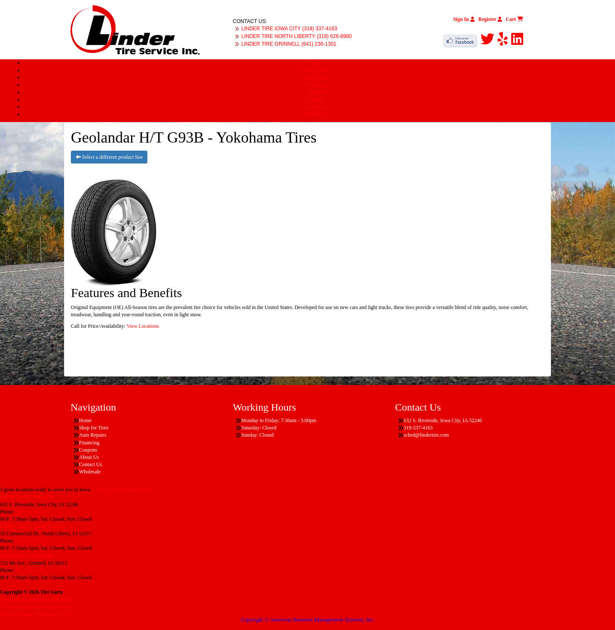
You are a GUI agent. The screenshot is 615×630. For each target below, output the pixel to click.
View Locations (143, 326)
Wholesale (316, 114)
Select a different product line (109, 157)
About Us (316, 99)
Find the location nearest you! (122, 490)
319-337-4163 (29, 512)
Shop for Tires (316, 70)
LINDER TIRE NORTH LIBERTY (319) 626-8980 (296, 36)
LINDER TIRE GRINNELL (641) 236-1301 (289, 44)
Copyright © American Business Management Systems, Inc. (307, 619)
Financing (316, 85)
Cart (514, 19)
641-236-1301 (29, 570)
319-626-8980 (29, 541)
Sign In (464, 19)
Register (490, 19)
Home (316, 63)
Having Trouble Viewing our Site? (35, 614)
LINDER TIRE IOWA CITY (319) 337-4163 (289, 29)
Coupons (316, 92)
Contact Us (316, 107)
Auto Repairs (316, 77)
